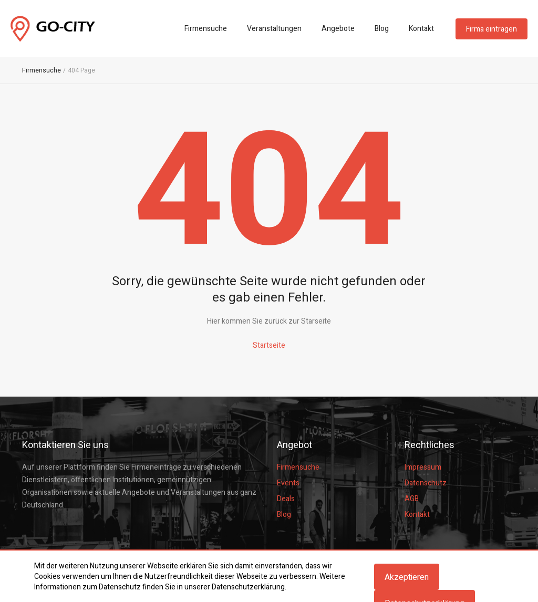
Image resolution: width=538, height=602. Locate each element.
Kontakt (421, 28)
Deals (286, 498)
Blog (382, 28)
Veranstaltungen (274, 28)
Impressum (423, 467)
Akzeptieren (407, 577)
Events (288, 483)
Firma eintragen (491, 29)
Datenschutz (426, 483)
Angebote (338, 28)
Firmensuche (205, 28)
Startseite (269, 345)
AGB (412, 498)
